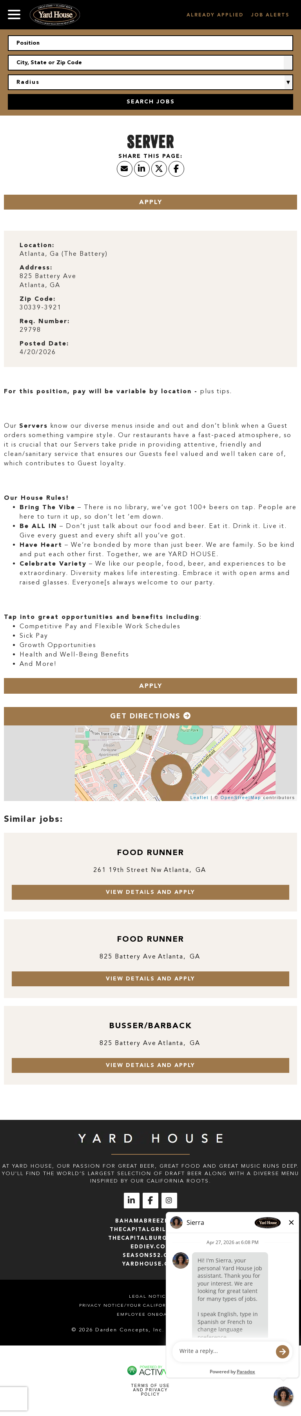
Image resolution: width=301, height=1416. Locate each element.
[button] (288, 62)
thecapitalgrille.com (150, 1229)
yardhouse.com (150, 1264)
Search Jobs (151, 101)
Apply (150, 202)
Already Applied (215, 15)
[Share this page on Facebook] (176, 169)
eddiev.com (151, 1247)
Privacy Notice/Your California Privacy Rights (150, 1305)
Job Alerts (270, 15)
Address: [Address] (36, 267)
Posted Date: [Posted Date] (44, 343)
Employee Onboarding (151, 1314)
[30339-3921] (150, 307)
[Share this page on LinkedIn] (142, 169)
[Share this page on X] (159, 169)
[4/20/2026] (150, 352)
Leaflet (199, 797)
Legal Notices (150, 1296)
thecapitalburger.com (150, 1238)
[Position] (150, 43)
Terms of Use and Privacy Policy (150, 1389)
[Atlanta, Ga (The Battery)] (150, 254)
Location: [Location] (37, 245)
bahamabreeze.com (150, 1221)
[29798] (150, 330)
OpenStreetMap (241, 797)
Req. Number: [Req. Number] (45, 321)
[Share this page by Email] (124, 169)
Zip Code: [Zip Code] (38, 298)
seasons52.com (150, 1255)
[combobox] (150, 63)
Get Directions (150, 716)
